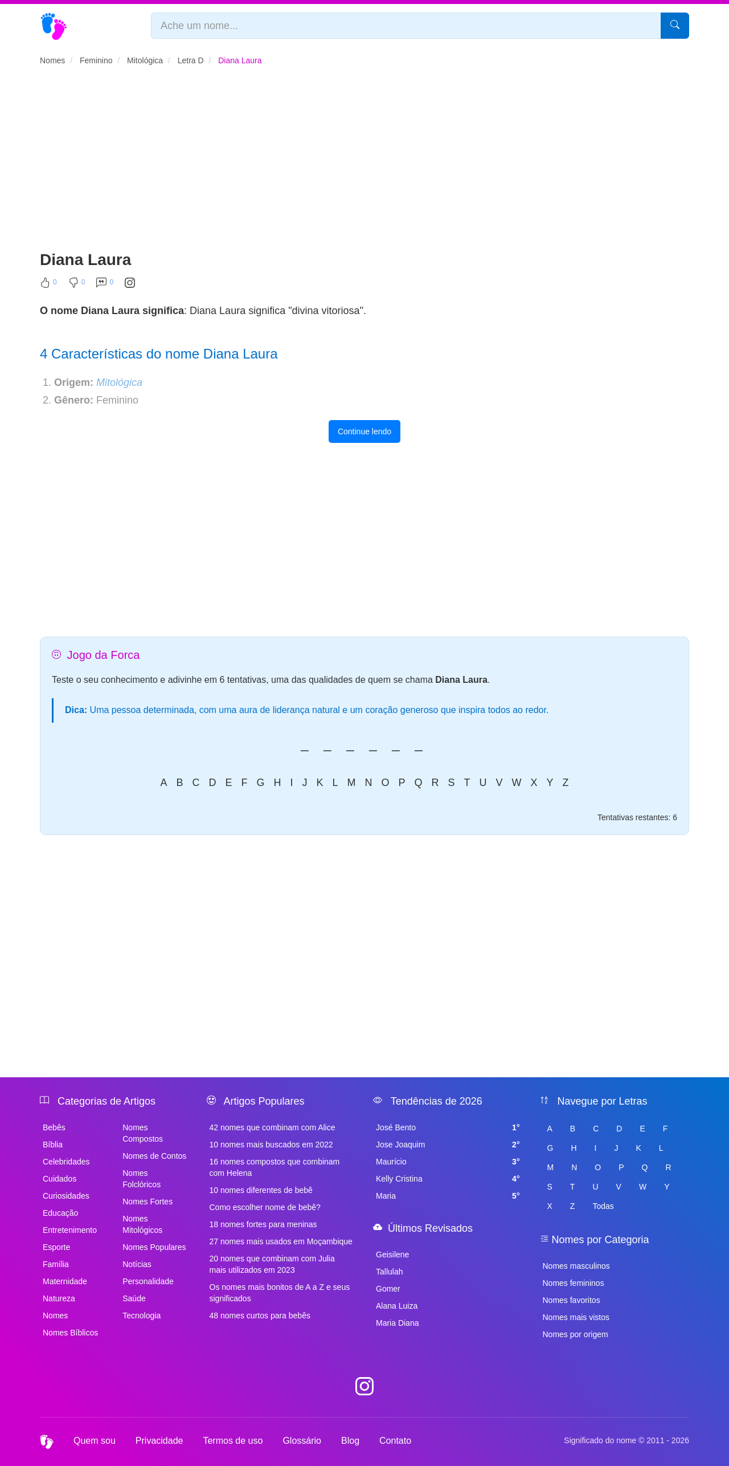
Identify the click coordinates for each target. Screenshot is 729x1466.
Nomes (55, 1315)
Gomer (388, 1288)
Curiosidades (66, 1195)
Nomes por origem (575, 1334)
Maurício (448, 1161)
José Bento (448, 1127)
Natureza (59, 1298)
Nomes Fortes (147, 1201)
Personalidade (148, 1281)
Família (56, 1264)
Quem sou (94, 1440)
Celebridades (66, 1161)
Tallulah (389, 1271)
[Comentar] (104, 285)
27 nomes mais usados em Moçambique (281, 1241)
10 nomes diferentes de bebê (261, 1190)
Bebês (54, 1127)
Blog (350, 1440)
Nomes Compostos (142, 1133)
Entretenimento (70, 1230)
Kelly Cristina (448, 1178)
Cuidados (59, 1178)
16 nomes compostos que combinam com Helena (275, 1167)
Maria (448, 1196)
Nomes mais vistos (576, 1317)
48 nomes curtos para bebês (260, 1315)
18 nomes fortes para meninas (263, 1224)
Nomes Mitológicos (142, 1224)
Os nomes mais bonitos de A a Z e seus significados (280, 1292)
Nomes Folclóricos (141, 1178)
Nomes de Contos (154, 1155)
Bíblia (53, 1144)
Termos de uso (233, 1440)
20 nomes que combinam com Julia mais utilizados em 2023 (272, 1264)
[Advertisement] (364, 163)
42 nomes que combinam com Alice (272, 1127)
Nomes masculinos (576, 1265)
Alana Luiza (396, 1305)
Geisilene (392, 1254)
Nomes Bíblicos (70, 1332)
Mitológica (119, 382)
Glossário (301, 1440)
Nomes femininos (573, 1283)
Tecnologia (141, 1315)
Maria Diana (397, 1322)
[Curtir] (48, 285)
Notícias (136, 1264)
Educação (60, 1212)
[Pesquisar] (675, 26)
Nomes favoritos (571, 1300)
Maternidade (65, 1281)
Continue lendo (364, 431)
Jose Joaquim (448, 1144)
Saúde (133, 1298)
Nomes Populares (154, 1247)
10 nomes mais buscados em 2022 (271, 1144)
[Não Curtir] (76, 285)
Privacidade (159, 1440)
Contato (395, 1440)
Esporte (56, 1247)
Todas (602, 1206)
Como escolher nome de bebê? (265, 1207)
